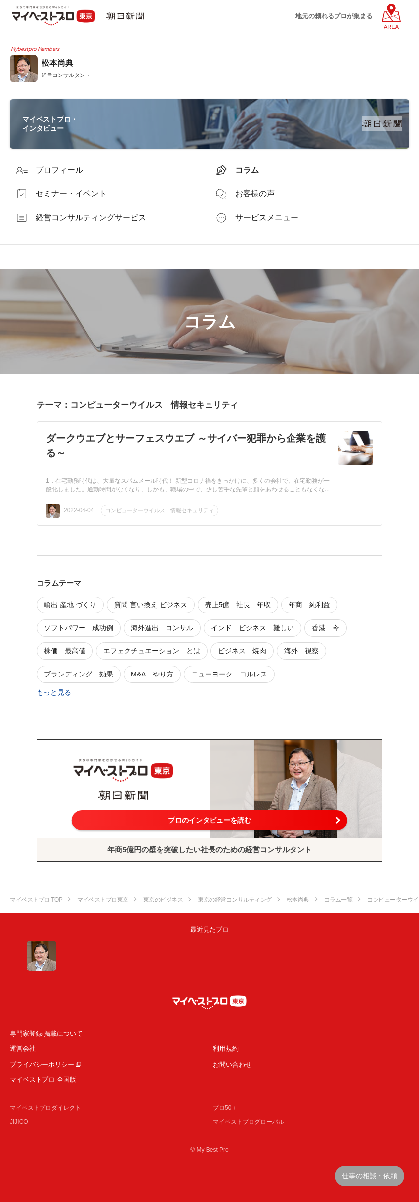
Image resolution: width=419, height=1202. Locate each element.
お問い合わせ (232, 1064)
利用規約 (226, 1048)
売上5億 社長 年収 (238, 605)
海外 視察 (301, 651)
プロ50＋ (225, 1107)
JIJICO (19, 1121)
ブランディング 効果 (78, 674)
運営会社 (23, 1048)
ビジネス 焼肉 (242, 651)
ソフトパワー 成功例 (78, 628)
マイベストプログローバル (248, 1121)
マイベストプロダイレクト (45, 1107)
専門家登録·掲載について (46, 1033)
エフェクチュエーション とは (151, 651)
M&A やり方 (152, 674)
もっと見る (54, 692)
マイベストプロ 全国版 (43, 1079)
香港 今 (325, 628)
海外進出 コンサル (162, 628)
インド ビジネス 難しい (252, 628)
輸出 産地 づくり (70, 605)
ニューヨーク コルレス (229, 674)
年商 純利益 (309, 605)
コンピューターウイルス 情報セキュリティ (159, 510)
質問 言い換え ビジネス (150, 605)
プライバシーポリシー (42, 1064)
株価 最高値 (64, 651)
